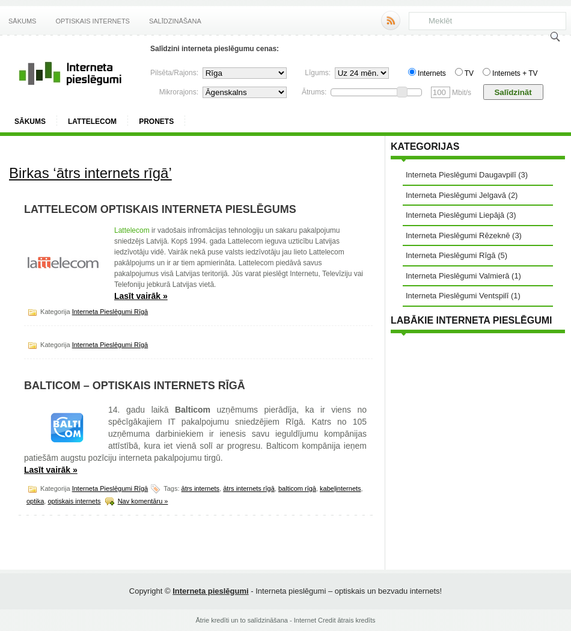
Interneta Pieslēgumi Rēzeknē (458, 235)
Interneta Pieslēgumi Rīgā (110, 311)
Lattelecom (92, 121)
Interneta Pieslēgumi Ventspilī (457, 295)
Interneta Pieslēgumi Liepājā (455, 215)
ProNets (156, 121)
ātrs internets (201, 488)
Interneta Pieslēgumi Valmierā (457, 275)
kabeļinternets (340, 488)
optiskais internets (73, 501)
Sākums (22, 21)
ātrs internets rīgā (249, 488)
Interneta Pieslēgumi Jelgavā (456, 195)
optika (35, 501)
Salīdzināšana (175, 21)
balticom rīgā (297, 488)
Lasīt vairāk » (141, 296)
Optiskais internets (92, 21)
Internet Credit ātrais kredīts (335, 620)
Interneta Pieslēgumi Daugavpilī (461, 174)
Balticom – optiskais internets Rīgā (134, 386)
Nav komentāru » (143, 501)
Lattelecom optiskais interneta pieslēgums (160, 209)
